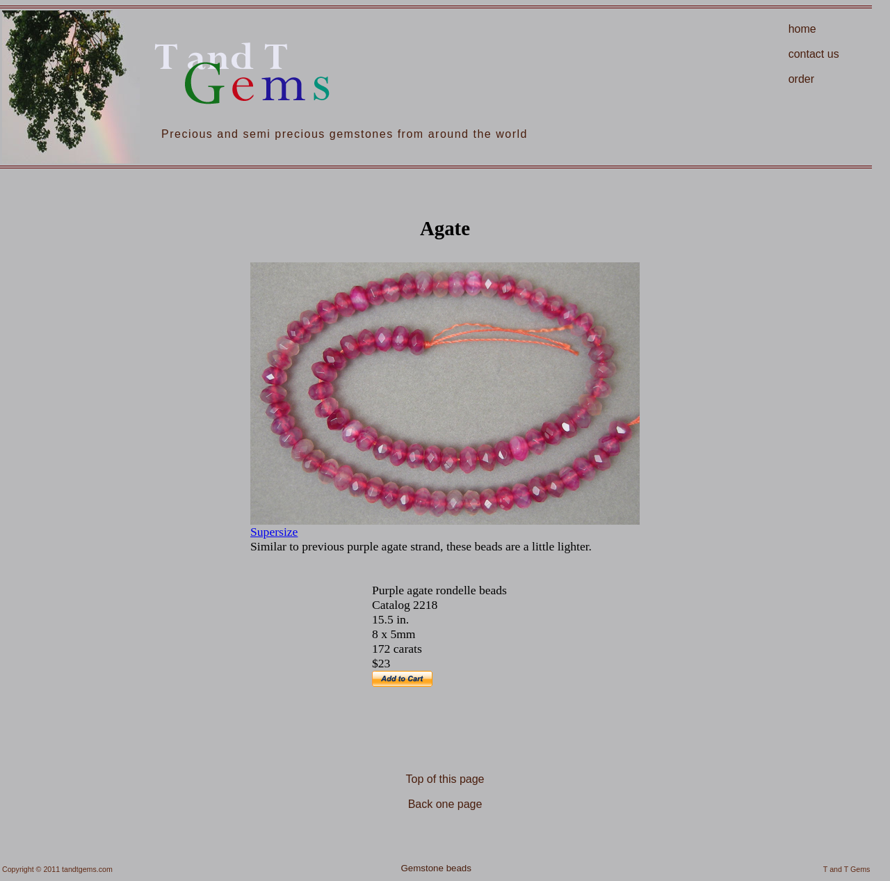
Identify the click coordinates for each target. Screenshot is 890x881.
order (801, 79)
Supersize (274, 532)
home (802, 29)
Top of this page (445, 779)
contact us (813, 54)
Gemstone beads (435, 868)
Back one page (445, 804)
